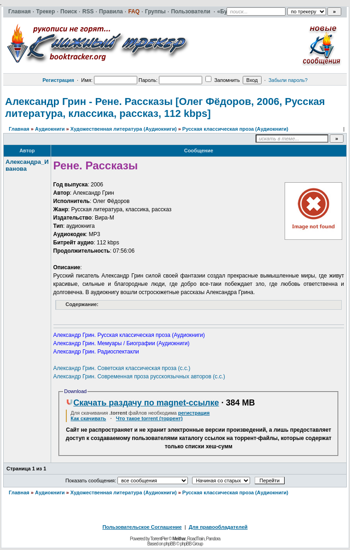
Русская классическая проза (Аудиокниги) (235, 129)
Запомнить (222, 80)
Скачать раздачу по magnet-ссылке (142, 402)
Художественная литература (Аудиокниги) (123, 129)
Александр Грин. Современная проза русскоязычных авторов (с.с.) (139, 376)
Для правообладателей (218, 527)
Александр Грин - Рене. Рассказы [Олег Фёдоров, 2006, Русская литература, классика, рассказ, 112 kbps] (165, 107)
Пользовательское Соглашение (141, 527)
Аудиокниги (50, 129)
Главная (19, 129)
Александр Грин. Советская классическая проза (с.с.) (122, 368)
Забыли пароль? (288, 80)
